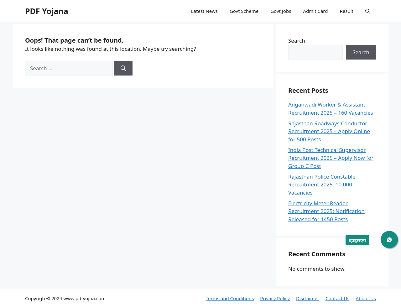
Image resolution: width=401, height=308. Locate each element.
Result (346, 11)
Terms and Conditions (230, 298)
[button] (367, 11)
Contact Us (337, 298)
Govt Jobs (280, 11)
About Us (366, 298)
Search (296, 40)
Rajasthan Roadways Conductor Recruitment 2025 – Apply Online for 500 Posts (329, 131)
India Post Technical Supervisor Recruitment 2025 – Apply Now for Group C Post (330, 158)
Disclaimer (307, 298)
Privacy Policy (275, 298)
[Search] (123, 68)
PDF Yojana (46, 11)
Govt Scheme (244, 11)
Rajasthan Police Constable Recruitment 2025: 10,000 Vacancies (322, 184)
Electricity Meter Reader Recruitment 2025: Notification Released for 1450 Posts (326, 211)
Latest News (204, 11)
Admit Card (315, 11)
